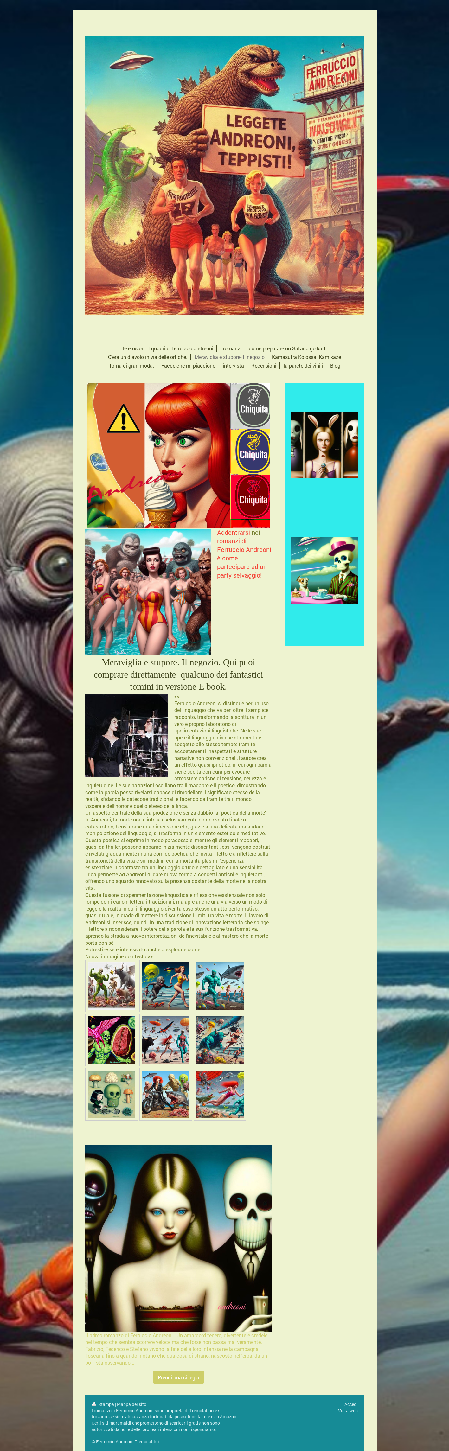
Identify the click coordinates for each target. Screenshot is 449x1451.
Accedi (351, 1404)
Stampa (103, 1404)
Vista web (348, 1411)
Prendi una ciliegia (178, 1377)
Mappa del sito (131, 1404)
